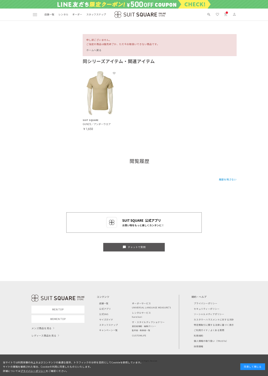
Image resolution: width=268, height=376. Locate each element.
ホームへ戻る (94, 50)
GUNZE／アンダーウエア (97, 124)
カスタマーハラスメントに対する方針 (214, 319)
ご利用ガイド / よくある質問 (209, 330)
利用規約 (198, 335)
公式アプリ (105, 308)
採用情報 (198, 346)
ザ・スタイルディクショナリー (148, 322)
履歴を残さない (228, 179)
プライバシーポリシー (205, 303)
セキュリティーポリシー (206, 308)
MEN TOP (58, 309)
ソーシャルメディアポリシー (209, 314)
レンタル (63, 14)
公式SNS (104, 314)
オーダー (77, 14)
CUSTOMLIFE (139, 335)
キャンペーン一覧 (108, 330)
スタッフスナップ (96, 14)
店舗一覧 (49, 14)
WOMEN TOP (58, 319)
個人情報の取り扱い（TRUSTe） (211, 341)
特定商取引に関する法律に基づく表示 (214, 324)
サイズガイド (106, 319)
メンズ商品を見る (41, 328)
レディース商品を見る (43, 335)
